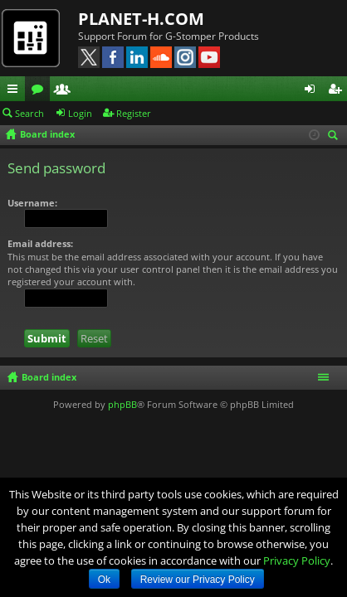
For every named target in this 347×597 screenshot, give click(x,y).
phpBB (122, 404)
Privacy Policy (296, 560)
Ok (104, 579)
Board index (49, 377)
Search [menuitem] (335, 136)
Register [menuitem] (338, 91)
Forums (41, 91)
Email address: (40, 243)
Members (65, 91)
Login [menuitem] (313, 91)
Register (133, 113)
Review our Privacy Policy (197, 579)
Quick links (16, 91)
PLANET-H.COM (141, 18)
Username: (32, 203)
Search (29, 113)
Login (80, 113)
